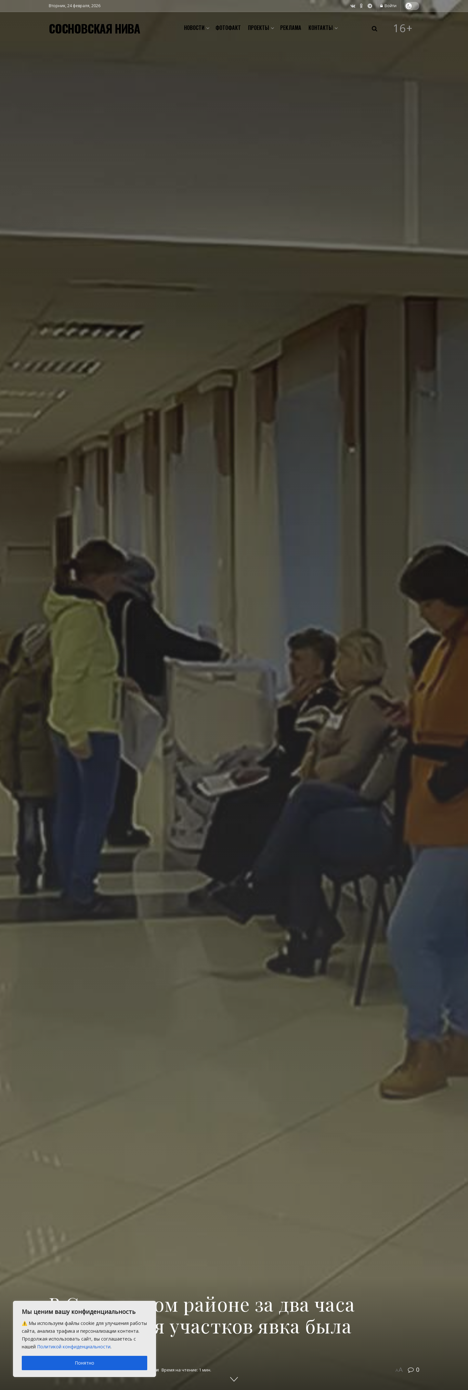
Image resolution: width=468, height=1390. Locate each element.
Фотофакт (228, 28)
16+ (403, 28)
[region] (84, 1339)
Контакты (320, 28)
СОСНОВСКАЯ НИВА (94, 28)
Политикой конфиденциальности (73, 1346)
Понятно (84, 1363)
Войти (388, 5)
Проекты (258, 28)
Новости (194, 28)
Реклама (290, 28)
